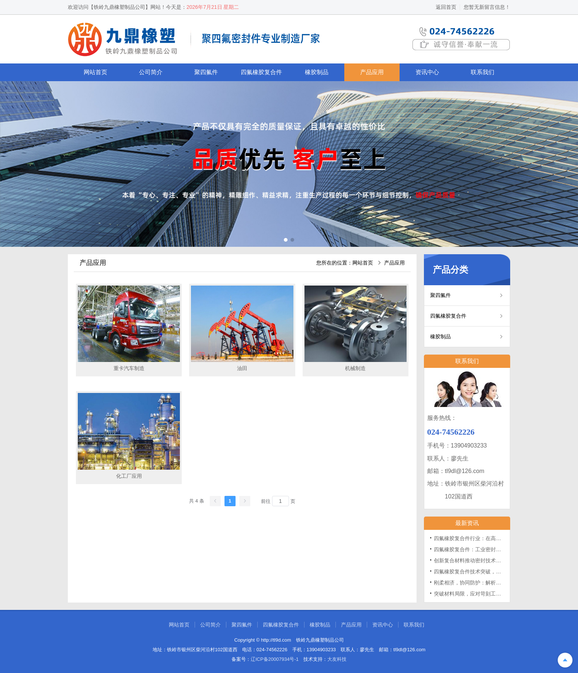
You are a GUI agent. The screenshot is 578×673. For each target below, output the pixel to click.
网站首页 (95, 72)
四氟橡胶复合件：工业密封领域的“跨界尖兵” (484, 549)
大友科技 (337, 659)
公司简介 (151, 72)
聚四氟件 (206, 72)
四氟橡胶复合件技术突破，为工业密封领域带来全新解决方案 (503, 571)
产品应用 (372, 72)
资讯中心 (427, 72)
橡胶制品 (316, 72)
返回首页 (446, 7)
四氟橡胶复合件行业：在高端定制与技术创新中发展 (493, 538)
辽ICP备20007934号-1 (275, 659)
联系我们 (482, 72)
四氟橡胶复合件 (261, 72)
